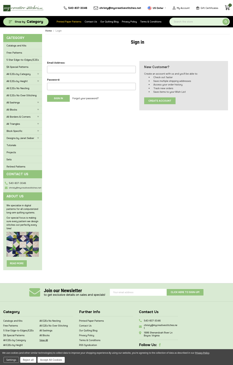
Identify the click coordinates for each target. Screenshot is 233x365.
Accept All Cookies (51, 360)
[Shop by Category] (26, 22)
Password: (53, 79)
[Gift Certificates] (207, 8)
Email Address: (56, 62)
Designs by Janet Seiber (22, 138)
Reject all (28, 360)
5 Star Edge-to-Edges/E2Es (22, 59)
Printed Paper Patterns (69, 21)
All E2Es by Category (22, 74)
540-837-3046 (17, 183)
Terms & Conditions (150, 21)
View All (43, 340)
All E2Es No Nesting (17, 88)
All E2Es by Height (22, 81)
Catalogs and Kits (16, 45)
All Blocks (22, 109)
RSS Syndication (88, 345)
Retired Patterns (15, 166)
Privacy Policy (129, 21)
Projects (11, 152)
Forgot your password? (85, 98)
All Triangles (22, 124)
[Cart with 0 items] (227, 9)
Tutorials (11, 145)
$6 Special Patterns (17, 67)
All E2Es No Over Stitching (21, 95)
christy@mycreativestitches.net (25, 187)
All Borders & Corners (22, 116)
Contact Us (91, 21)
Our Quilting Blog (109, 21)
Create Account (159, 100)
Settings (11, 360)
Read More (17, 263)
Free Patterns (14, 52)
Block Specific (22, 131)
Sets (9, 159)
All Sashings (22, 102)
